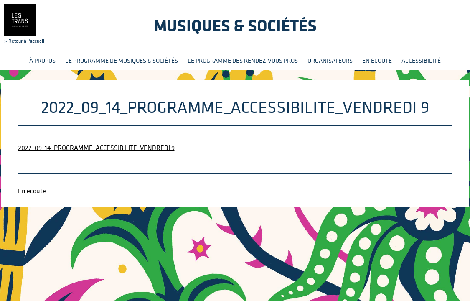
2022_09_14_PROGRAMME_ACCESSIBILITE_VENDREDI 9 (96, 147)
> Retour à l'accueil (24, 23)
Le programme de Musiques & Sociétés (121, 60)
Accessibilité (421, 60)
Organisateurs (330, 60)
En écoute (377, 60)
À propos (42, 60)
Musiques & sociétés (235, 25)
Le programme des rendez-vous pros (243, 60)
